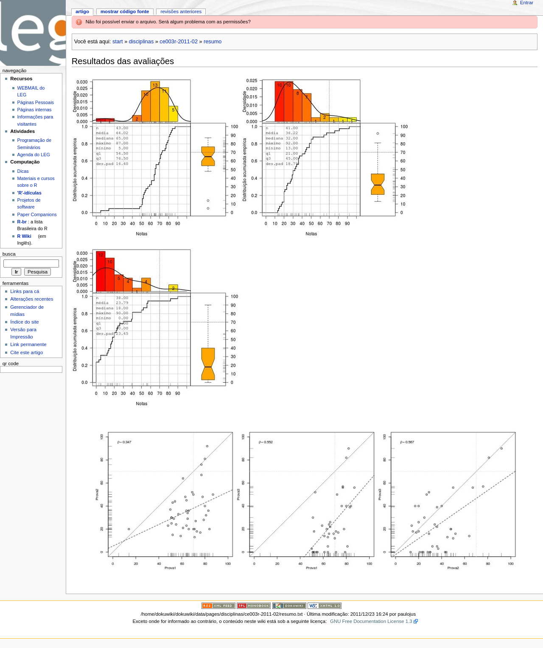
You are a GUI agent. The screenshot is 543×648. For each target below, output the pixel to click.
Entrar (526, 2)
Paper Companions (37, 214)
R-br (22, 221)
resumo (212, 42)
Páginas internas (34, 109)
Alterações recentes (31, 298)
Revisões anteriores (181, 11)
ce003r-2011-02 (179, 42)
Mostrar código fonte (125, 11)
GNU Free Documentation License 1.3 (371, 621)
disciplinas (141, 42)
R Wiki (24, 236)
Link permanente (28, 344)
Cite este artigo (26, 352)
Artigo (82, 11)
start (117, 42)
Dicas (23, 171)
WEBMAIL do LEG (31, 91)
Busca (9, 253)
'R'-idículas (29, 192)
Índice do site (24, 321)
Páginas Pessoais (35, 102)
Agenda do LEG (33, 154)
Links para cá (24, 291)
